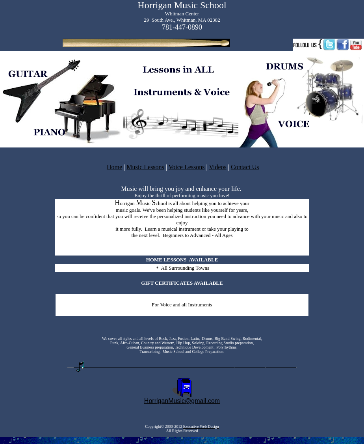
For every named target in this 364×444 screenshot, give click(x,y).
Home (114, 167)
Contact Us (245, 167)
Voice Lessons (187, 167)
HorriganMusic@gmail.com (182, 400)
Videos (217, 167)
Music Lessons (145, 167)
